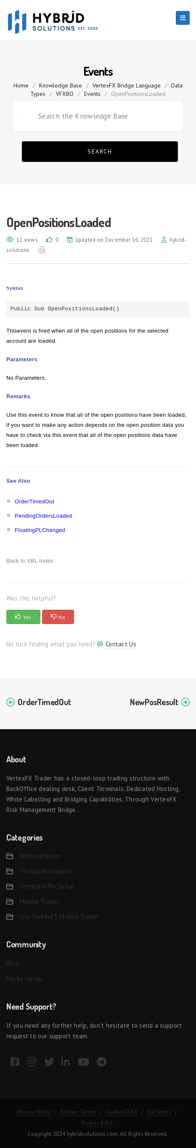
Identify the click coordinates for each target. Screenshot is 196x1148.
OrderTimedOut (34, 501)
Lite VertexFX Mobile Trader (59, 917)
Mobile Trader (39, 901)
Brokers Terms (78, 1112)
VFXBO (65, 94)
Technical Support (45, 871)
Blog (12, 963)
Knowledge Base (60, 85)
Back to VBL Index (29, 561)
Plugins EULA (97, 1123)
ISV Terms (159, 1112)
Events (92, 94)
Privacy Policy (34, 1112)
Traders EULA (121, 1112)
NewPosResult (154, 701)
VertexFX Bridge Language (127, 85)
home (21, 85)
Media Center (24, 979)
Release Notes (40, 856)
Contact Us (121, 644)
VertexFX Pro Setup (47, 886)
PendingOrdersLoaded (43, 516)
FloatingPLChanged (40, 530)
